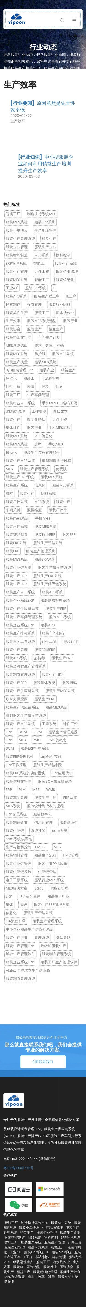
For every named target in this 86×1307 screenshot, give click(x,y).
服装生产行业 (58, 896)
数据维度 (34, 510)
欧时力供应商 (17, 699)
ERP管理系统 (16, 263)
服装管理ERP (44, 649)
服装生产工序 (45, 797)
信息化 (39, 485)
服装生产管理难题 (63, 732)
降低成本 (60, 411)
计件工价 (13, 386)
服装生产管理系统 (20, 238)
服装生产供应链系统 (54, 567)
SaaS (39, 888)
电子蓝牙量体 (30, 896)
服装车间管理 (17, 797)
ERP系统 (70, 797)
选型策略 (63, 937)
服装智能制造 (17, 255)
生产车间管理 (38, 395)
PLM (22, 789)
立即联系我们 (42, 1090)
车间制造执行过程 (56, 460)
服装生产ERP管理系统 (51, 904)
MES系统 (41, 255)
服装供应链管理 (18, 863)
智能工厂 (13, 214)
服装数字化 (42, 814)
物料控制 (63, 255)
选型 (38, 444)
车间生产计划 (49, 337)
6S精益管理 (15, 411)
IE (54, 288)
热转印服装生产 (53, 945)
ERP (9, 732)
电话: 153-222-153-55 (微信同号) (29, 1158)
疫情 (30, 386)
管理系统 (41, 937)
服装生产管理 (17, 271)
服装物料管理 (17, 855)
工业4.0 (12, 288)
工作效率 (39, 411)
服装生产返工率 (47, 296)
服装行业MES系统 (20, 403)
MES (9, 469)
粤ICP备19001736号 (18, 1167)
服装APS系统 (16, 296)
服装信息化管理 (18, 781)
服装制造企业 (17, 822)
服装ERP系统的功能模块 (25, 773)
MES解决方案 (17, 888)
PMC (37, 740)
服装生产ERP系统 (20, 477)
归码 (23, 904)
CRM (37, 732)
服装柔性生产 (17, 312)
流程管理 (52, 378)
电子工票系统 (17, 880)
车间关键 (13, 510)
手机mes (42, 518)
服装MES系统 (17, 222)
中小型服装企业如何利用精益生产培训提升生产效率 (45, 164)
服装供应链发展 (18, 871)
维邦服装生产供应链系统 (26, 715)
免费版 (61, 469)
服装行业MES (59, 304)
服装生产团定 (53, 674)
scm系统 (60, 830)
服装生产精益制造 (48, 765)
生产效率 (17, 121)
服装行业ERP (44, 534)
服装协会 (13, 329)
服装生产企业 (45, 247)
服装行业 (70, 320)
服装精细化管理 (18, 337)
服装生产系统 (66, 263)
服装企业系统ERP (20, 600)
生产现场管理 (45, 230)
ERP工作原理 (16, 765)
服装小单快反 (17, 230)
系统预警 (38, 830)
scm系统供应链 (19, 839)
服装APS (48, 625)
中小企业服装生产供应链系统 (29, 929)
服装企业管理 (17, 247)
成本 (9, 493)
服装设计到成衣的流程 (45, 806)
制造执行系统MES (41, 214)
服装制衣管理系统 (55, 600)
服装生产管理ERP (20, 945)
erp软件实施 (51, 756)
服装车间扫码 (53, 633)
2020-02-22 (21, 115)
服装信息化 (65, 279)
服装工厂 (41, 312)
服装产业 (46, 370)
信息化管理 (43, 822)
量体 (9, 904)
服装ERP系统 (44, 222)
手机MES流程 (59, 427)
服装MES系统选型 (41, 320)
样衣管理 (34, 304)
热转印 (39, 658)
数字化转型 (36, 419)
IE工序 (71, 296)
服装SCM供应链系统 (55, 781)
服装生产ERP (16, 575)
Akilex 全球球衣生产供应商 (28, 970)
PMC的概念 (57, 740)
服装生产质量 (17, 362)
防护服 (39, 353)
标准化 (11, 378)
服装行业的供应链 (52, 863)
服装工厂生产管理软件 (59, 962)
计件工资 (41, 271)
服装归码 (69, 682)
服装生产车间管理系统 (24, 617)
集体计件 (13, 427)
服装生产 (34, 329)
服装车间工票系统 (20, 641)
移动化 (11, 452)
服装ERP (69, 534)
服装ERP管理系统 (35, 748)
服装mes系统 (17, 518)
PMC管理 (71, 855)
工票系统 (49, 723)
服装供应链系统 (18, 567)
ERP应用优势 (62, 773)
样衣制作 (13, 304)
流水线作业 (65, 312)
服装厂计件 (58, 510)
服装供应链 (69, 822)
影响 (59, 386)
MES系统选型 (17, 345)
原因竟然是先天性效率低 (42, 106)
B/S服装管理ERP (19, 370)
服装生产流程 (45, 855)
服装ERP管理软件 (20, 756)
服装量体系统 (44, 682)
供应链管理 (47, 871)
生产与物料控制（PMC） (26, 847)
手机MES (55, 444)
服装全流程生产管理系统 (26, 666)
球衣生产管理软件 (20, 954)
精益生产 (49, 238)
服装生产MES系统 (20, 460)
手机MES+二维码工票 (59, 403)
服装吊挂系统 (17, 501)
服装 (45, 386)
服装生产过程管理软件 (41, 452)
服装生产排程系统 (20, 633)
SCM (23, 732)
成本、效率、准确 (49, 345)
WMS (50, 789)
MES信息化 (43, 436)
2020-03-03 (29, 176)
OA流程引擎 (16, 921)
